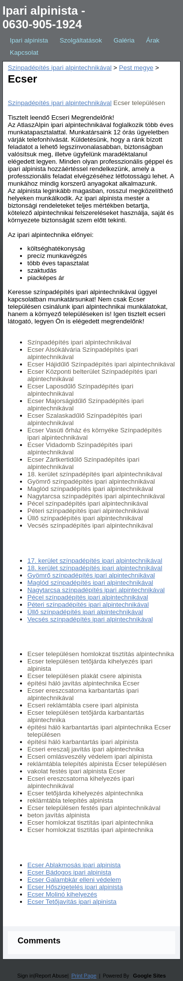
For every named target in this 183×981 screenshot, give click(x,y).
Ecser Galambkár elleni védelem (74, 879)
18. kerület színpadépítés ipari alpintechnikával (94, 568)
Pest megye (136, 67)
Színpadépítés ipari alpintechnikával (60, 67)
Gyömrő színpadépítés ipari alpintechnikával (91, 575)
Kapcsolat (24, 52)
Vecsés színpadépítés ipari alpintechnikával (90, 619)
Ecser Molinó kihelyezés (62, 894)
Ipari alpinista (29, 40)
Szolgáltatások (81, 40)
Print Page (83, 976)
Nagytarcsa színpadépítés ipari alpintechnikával (96, 590)
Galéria (124, 40)
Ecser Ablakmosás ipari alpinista (74, 865)
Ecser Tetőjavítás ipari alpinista (72, 901)
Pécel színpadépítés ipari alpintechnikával (87, 597)
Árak (152, 40)
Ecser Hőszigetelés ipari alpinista (75, 887)
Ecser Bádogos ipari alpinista (69, 872)
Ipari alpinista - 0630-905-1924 (43, 17)
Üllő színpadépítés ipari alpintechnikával (85, 612)
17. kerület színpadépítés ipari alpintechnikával (94, 560)
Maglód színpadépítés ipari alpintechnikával (90, 582)
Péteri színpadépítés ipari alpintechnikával (88, 604)
